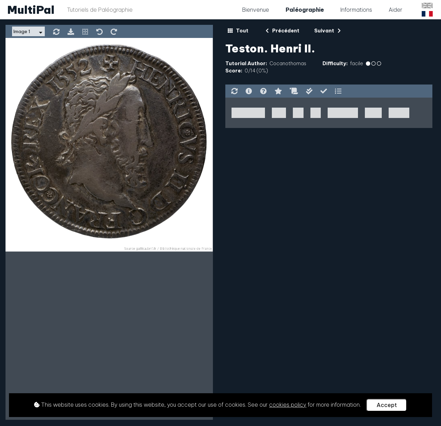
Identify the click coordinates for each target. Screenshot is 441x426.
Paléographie (305, 9)
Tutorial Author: (246, 63)
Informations (356, 9)
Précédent (282, 31)
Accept (387, 405)
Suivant (327, 31)
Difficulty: (335, 63)
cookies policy (287, 404)
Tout (238, 31)
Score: (233, 71)
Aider (395, 9)
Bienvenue (255, 9)
